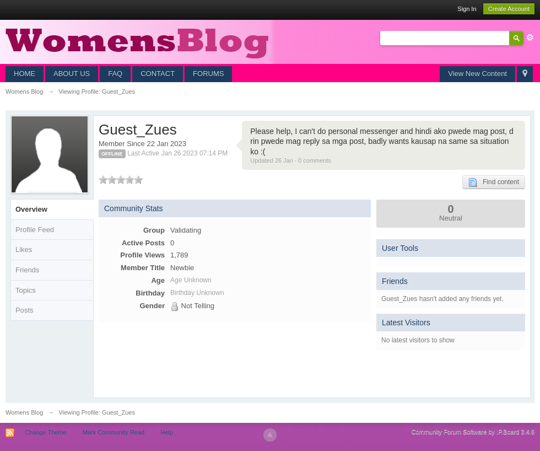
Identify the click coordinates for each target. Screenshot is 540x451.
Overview (31, 209)
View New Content (477, 73)
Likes (23, 249)
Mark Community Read (113, 432)
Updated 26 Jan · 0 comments (290, 160)
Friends (27, 270)
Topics (25, 290)
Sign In (466, 9)
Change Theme (46, 432)
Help (166, 432)
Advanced (530, 37)
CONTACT (158, 73)
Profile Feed (34, 229)
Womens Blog (24, 412)
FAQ (115, 73)
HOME (24, 73)
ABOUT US (71, 73)
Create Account (509, 9)
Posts (24, 310)
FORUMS (208, 73)
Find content (493, 182)
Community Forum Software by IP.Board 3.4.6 (472, 431)
